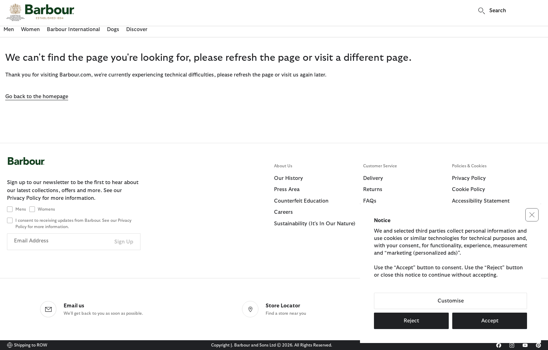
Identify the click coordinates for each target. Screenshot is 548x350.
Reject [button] (411, 320)
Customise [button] (451, 301)
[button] (532, 214)
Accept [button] (489, 320)
